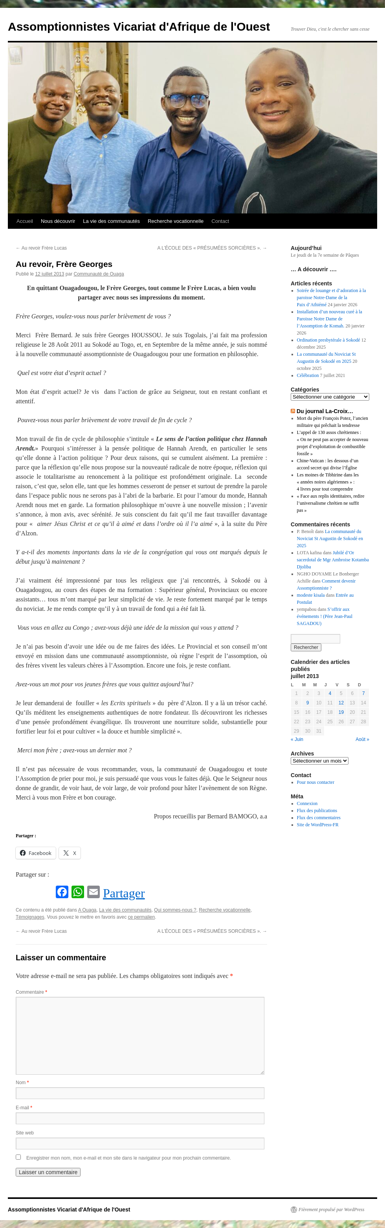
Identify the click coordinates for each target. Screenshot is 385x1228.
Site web (25, 1133)
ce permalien (141, 917)
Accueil (24, 221)
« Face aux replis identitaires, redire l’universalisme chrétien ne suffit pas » (331, 503)
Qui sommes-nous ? (175, 910)
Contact (220, 221)
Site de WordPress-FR (318, 824)
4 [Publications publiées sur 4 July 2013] (330, 693)
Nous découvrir (58, 221)
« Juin (297, 739)
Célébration (308, 375)
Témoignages (30, 917)
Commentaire (31, 992)
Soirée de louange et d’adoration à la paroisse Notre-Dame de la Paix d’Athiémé (331, 297)
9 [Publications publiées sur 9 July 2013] (307, 703)
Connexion (307, 803)
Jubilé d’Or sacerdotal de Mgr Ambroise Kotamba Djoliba (333, 560)
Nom (22, 1082)
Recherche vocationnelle (176, 221)
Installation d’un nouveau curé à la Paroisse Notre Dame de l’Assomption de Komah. (329, 319)
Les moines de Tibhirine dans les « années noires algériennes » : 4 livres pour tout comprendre (328, 482)
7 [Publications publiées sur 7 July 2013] (363, 693)
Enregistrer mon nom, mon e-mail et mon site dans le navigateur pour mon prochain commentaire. (128, 1158)
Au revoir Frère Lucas (41, 248)
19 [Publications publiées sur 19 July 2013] (341, 712)
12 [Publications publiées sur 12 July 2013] (341, 703)
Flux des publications (317, 810)
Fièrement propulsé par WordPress (331, 1209)
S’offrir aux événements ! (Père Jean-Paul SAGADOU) (325, 616)
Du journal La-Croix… (325, 411)
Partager (124, 893)
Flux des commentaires (319, 817)
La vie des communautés (111, 221)
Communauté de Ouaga (98, 274)
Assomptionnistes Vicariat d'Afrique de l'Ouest (139, 26)
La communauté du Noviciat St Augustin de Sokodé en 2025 (330, 538)
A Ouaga (87, 910)
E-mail (24, 1107)
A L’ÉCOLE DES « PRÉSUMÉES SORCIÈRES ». (212, 248)
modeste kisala (311, 595)
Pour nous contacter (315, 782)
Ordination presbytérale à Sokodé (328, 340)
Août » (362, 739)
